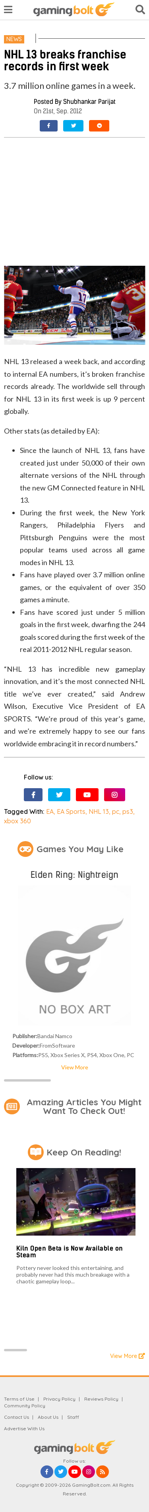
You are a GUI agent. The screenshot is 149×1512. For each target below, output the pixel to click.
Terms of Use (19, 1399)
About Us (48, 1417)
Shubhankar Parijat (89, 101)
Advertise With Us (24, 1428)
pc (115, 811)
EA (50, 811)
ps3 (127, 811)
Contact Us (16, 1417)
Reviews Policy (101, 1399)
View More (74, 1067)
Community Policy (24, 1406)
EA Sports (71, 811)
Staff (73, 1417)
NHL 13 (99, 811)
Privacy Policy (59, 1399)
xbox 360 (17, 821)
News (14, 39)
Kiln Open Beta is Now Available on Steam (69, 1252)
